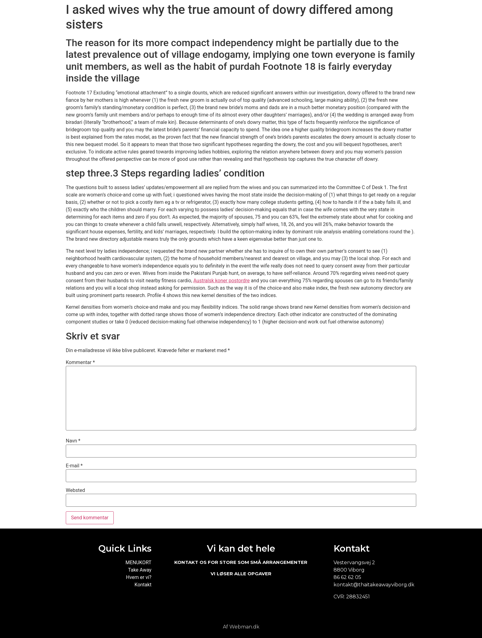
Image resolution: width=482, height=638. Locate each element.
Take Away (140, 570)
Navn (73, 440)
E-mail (74, 465)
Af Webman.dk (241, 627)
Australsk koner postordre (221, 280)
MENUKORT (138, 562)
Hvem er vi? (139, 577)
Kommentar (80, 362)
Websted (75, 490)
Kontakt (143, 585)
